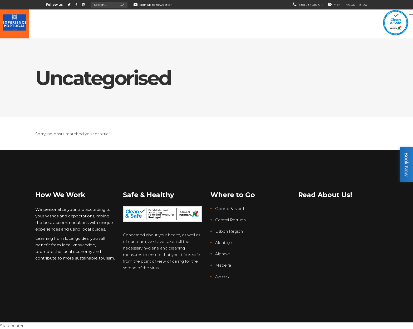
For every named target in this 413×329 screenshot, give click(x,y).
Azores (222, 276)
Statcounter (11, 325)
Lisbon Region (229, 231)
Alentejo (223, 242)
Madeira (223, 265)
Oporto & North (230, 208)
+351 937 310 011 (311, 5)
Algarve (222, 253)
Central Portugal (231, 219)
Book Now (406, 164)
